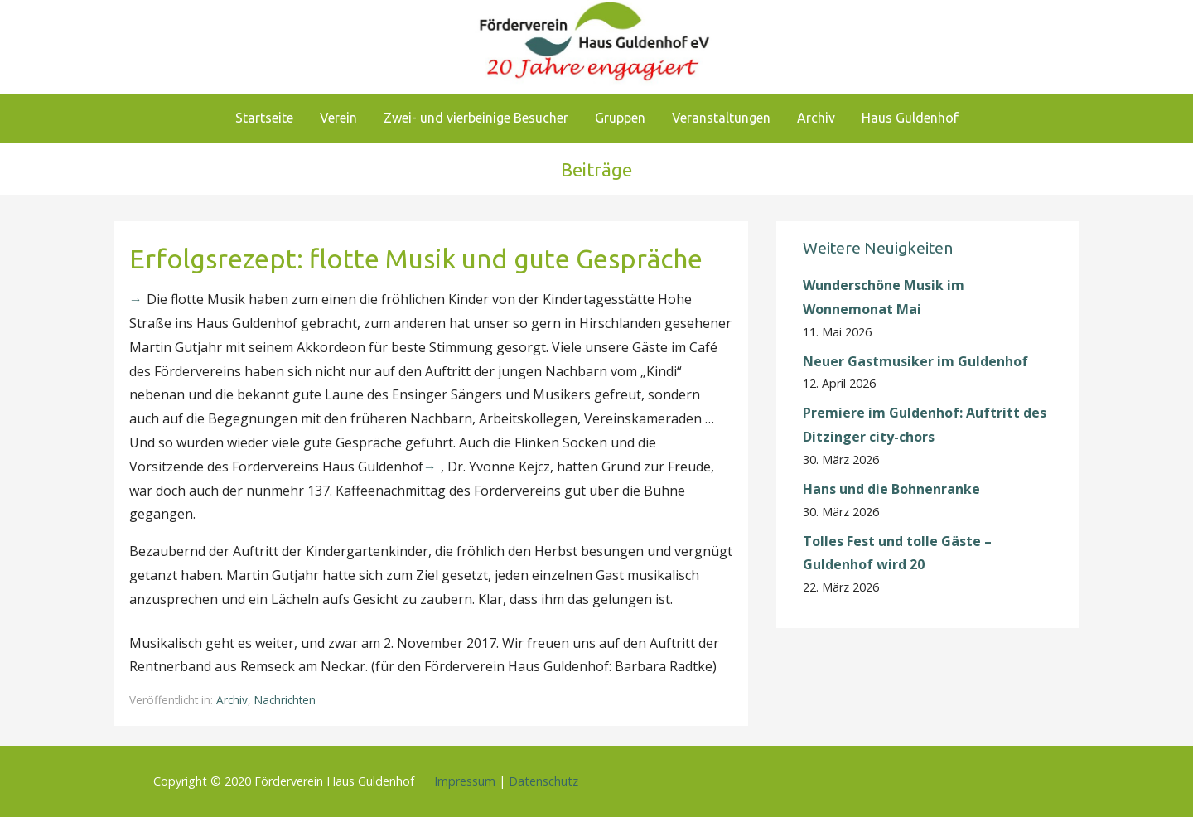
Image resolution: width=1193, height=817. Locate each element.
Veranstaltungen (721, 117)
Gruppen (620, 117)
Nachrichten (285, 700)
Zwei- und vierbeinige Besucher (476, 117)
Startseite (264, 117)
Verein (338, 117)
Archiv (816, 117)
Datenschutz (543, 781)
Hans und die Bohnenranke (891, 489)
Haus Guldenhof (910, 117)
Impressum (464, 781)
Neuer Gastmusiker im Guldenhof (915, 361)
